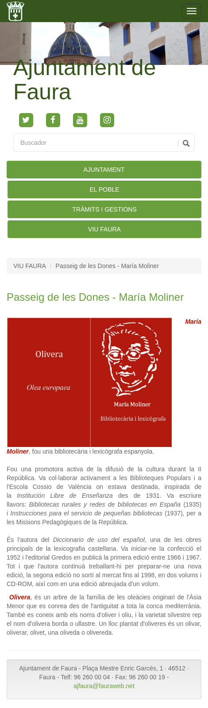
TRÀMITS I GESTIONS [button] (104, 209)
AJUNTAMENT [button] (103, 169)
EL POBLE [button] (104, 189)
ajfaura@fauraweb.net (104, 685)
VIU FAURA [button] (104, 229)
